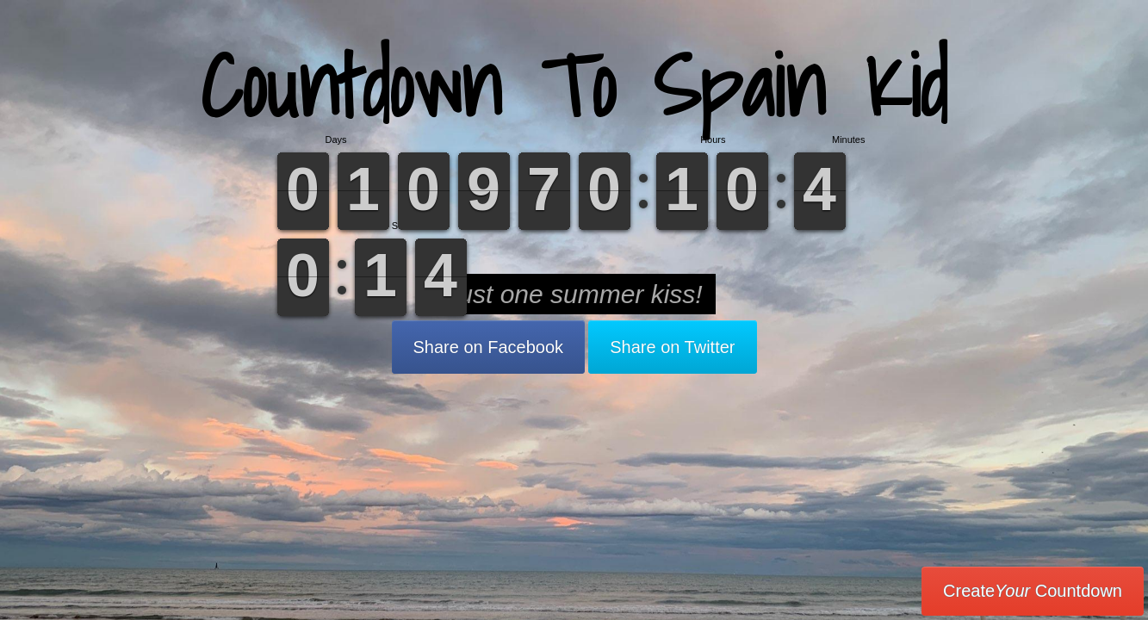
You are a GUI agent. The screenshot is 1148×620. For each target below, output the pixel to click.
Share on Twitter (672, 347)
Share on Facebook (488, 347)
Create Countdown (1032, 590)
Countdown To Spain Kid (574, 85)
